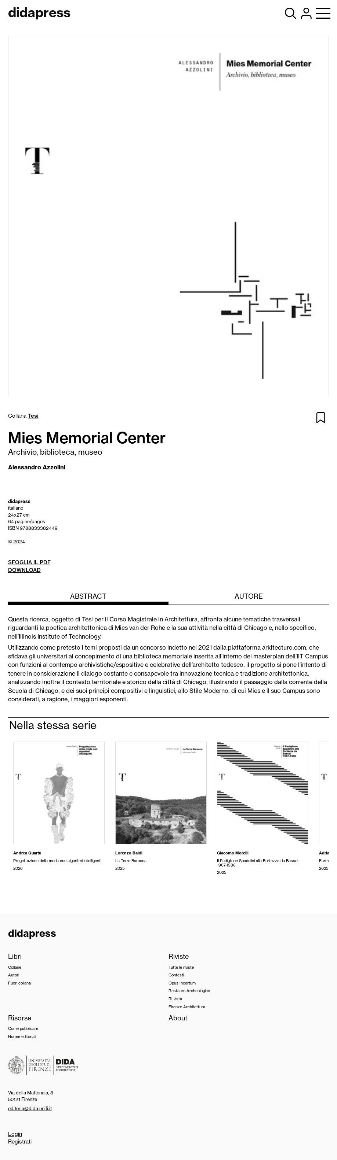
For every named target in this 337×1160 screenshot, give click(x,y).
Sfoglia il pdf (29, 562)
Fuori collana (19, 983)
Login (15, 1134)
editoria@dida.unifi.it (30, 1108)
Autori (13, 975)
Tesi (33, 416)
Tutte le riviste (181, 967)
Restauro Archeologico (189, 990)
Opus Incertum (182, 983)
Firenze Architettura (186, 1006)
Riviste (178, 956)
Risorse (19, 1018)
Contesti (176, 975)
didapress (32, 933)
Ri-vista (175, 998)
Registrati (20, 1141)
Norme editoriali (22, 1036)
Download (24, 570)
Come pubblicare (23, 1028)
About (177, 1018)
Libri (15, 956)
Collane (14, 967)
